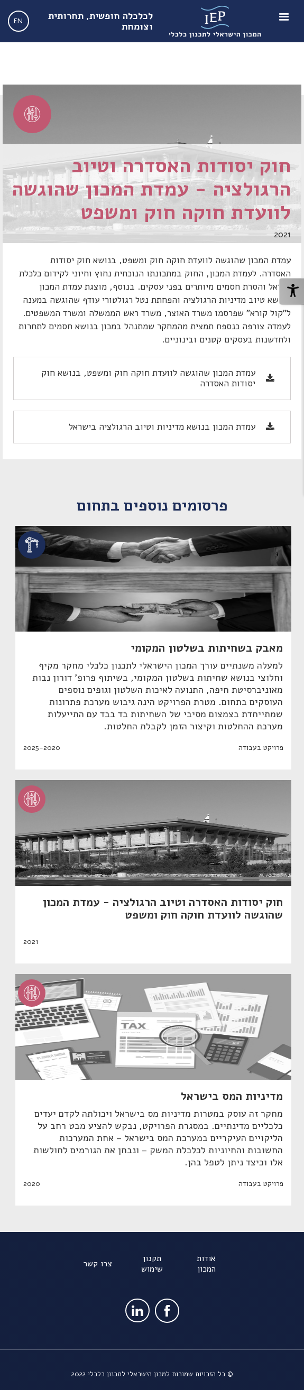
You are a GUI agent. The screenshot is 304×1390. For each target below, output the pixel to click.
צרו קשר (97, 1263)
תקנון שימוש (152, 1263)
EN (18, 21)
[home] (214, 21)
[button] (285, 21)
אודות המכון (206, 1263)
